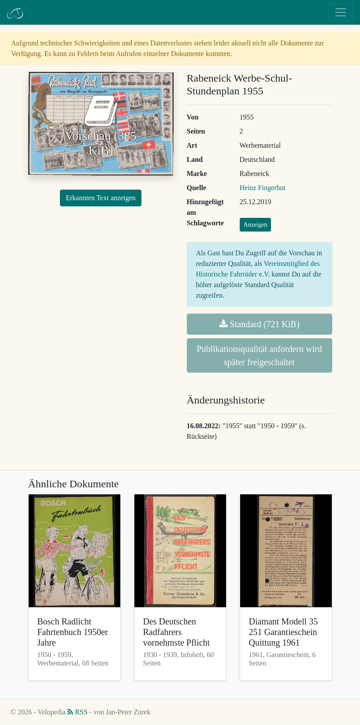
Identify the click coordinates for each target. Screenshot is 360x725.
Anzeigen (255, 224)
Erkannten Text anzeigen (101, 198)
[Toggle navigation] (340, 12)
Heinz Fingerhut (263, 187)
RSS (77, 712)
